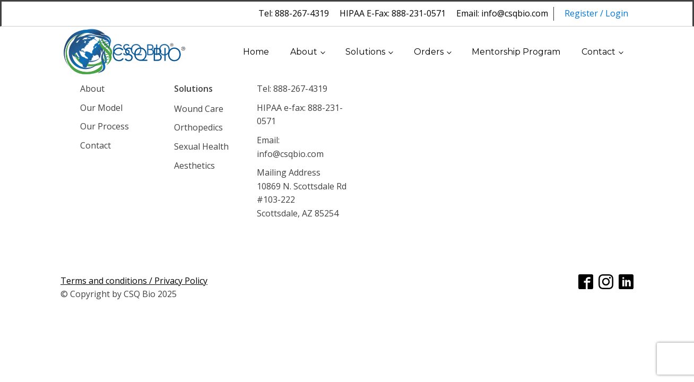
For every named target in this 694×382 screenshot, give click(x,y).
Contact (598, 52)
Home (256, 52)
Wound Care (198, 109)
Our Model (101, 108)
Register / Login (596, 13)
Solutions (365, 52)
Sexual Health (201, 146)
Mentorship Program (516, 52)
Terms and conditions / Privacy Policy (133, 280)
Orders (429, 52)
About (303, 52)
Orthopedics (198, 127)
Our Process (104, 126)
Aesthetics (194, 165)
